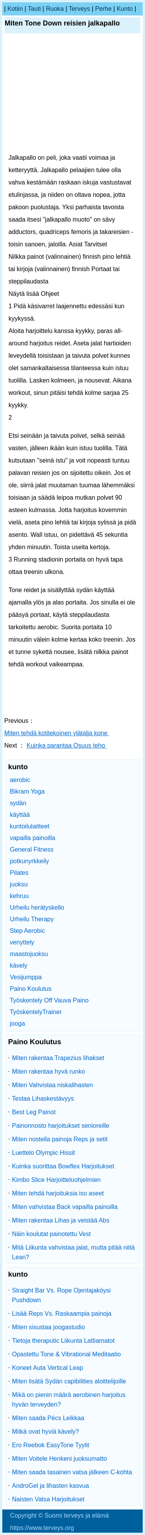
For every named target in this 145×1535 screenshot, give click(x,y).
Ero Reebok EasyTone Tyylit (50, 1445)
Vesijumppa (26, 977)
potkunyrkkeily (29, 861)
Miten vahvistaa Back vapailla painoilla (65, 1207)
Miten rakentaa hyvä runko (48, 1071)
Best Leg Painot (34, 1112)
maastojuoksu (29, 954)
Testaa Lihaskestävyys (43, 1098)
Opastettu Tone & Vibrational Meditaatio (66, 1354)
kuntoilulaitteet (29, 826)
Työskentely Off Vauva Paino (49, 1000)
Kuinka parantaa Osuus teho (67, 745)
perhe (103, 8)
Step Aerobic (27, 930)
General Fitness (31, 849)
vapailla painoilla (32, 838)
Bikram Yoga (27, 791)
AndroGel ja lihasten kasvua (50, 1485)
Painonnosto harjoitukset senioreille (60, 1125)
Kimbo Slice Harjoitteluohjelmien (56, 1179)
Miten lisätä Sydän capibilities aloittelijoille (69, 1381)
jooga (17, 1023)
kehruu (19, 896)
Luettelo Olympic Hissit (43, 1152)
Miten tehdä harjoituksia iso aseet (58, 1193)
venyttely (22, 942)
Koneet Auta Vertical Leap (47, 1367)
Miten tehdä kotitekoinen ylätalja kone (56, 733)
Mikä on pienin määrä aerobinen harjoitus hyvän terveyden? (69, 1400)
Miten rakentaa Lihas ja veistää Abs (60, 1220)
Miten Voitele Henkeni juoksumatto (59, 1458)
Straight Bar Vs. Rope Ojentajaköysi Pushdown (61, 1295)
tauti (34, 8)
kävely (18, 965)
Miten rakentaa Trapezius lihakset (58, 1058)
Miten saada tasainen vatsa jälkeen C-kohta (72, 1472)
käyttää (20, 814)
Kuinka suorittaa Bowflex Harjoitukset (63, 1166)
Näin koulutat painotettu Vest (51, 1234)
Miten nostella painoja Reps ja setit (59, 1139)
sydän (18, 803)
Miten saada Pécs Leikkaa (48, 1418)
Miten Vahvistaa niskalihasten (52, 1085)
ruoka (55, 8)
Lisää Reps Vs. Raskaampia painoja (61, 1313)
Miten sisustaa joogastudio (48, 1327)
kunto (125, 8)
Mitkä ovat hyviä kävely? (45, 1431)
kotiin (15, 8)
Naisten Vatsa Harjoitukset (48, 1499)
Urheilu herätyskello (37, 907)
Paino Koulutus (30, 988)
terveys (79, 8)
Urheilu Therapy (32, 919)
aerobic (20, 780)
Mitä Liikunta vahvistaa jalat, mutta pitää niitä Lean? (73, 1252)
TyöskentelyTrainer (36, 1012)
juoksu (18, 884)
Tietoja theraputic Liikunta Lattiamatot (63, 1340)
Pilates (19, 872)
